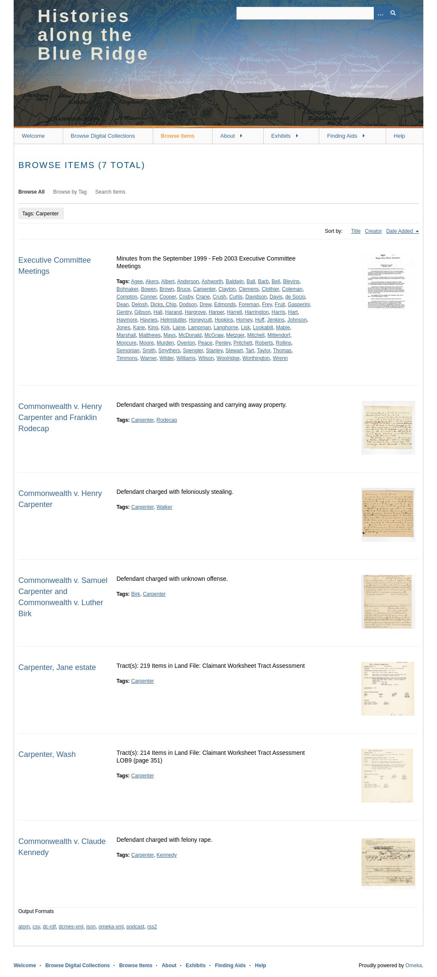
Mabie (283, 327)
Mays (169, 335)
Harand (173, 312)
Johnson (296, 320)
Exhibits (281, 136)
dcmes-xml (71, 927)
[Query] (317, 13)
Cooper (168, 297)
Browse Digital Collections (103, 136)
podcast (135, 927)
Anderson (188, 281)
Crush (219, 297)
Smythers (169, 351)
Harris (278, 312)
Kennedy (167, 855)
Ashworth (212, 281)
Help (399, 136)
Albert (168, 281)
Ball (251, 281)
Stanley (214, 351)
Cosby (186, 297)
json (91, 927)
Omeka (413, 965)
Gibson (142, 312)
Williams (185, 358)
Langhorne (226, 327)
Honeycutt (200, 320)
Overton (186, 343)
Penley (222, 343)
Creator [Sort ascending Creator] (373, 231)
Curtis (235, 297)
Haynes (148, 320)
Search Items (110, 192)
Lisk (245, 327)
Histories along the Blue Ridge (93, 35)
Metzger (235, 335)
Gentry (124, 312)
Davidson (256, 297)
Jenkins (276, 320)
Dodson (188, 304)
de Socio (295, 297)
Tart (249, 351)
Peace (205, 343)
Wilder (166, 358)
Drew (205, 304)
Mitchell (256, 335)
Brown (167, 289)
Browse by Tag (70, 192)
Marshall (126, 335)
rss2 (152, 927)
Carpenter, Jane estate (57, 667)
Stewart (234, 351)
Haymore (127, 320)
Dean (123, 304)
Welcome (33, 136)
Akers (152, 281)
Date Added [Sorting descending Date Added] (400, 231)
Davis (276, 297)
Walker (164, 507)
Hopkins (224, 320)
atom (24, 927)
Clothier (270, 289)
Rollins (283, 343)
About (227, 136)
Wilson (206, 358)
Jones (123, 327)
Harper (216, 312)
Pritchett (242, 343)
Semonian (128, 351)
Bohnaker (127, 289)
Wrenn (280, 358)
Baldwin (235, 281)
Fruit (280, 304)
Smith (149, 351)
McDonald (189, 335)
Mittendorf (279, 335)
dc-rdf (49, 927)
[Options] (380, 13)
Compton (127, 297)
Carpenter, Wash (47, 754)
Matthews (149, 335)
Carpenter (204, 289)
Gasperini (298, 304)
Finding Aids (342, 136)
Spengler (193, 351)
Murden (165, 343)
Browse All (31, 192)
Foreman (249, 304)
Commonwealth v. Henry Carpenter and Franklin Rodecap (60, 417)
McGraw (213, 335)
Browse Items (178, 136)
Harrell (234, 312)
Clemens (249, 289)
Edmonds (225, 304)
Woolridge (228, 358)
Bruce (183, 289)
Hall (158, 312)
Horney (244, 320)
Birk (135, 594)
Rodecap (167, 420)
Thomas (282, 351)
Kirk (165, 327)
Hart (293, 312)
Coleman (292, 289)
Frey (267, 304)
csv (36, 927)
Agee (137, 281)
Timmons (127, 358)
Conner (148, 297)
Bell (275, 281)
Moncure (127, 343)
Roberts (264, 343)
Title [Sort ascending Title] (356, 231)
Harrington (257, 312)
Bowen (149, 289)
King (153, 327)
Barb (263, 281)
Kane (139, 327)
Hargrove (195, 312)
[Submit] (393, 13)
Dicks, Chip (163, 304)
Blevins (291, 281)
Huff (260, 320)
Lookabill (263, 327)
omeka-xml (111, 927)
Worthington (256, 358)
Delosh (139, 304)
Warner (148, 358)
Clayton (227, 289)
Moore (146, 343)
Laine (178, 327)
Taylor (263, 351)
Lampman (199, 327)
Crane (203, 297)
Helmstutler (173, 320)
